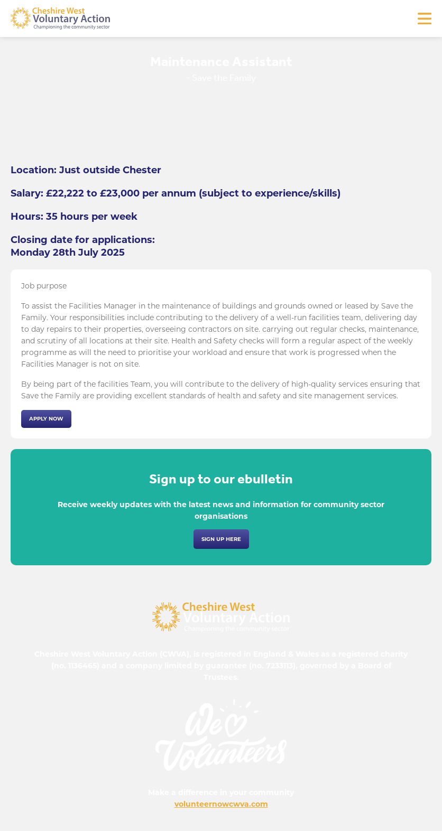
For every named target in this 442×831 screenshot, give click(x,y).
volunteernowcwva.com (221, 804)
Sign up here (221, 539)
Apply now (46, 418)
